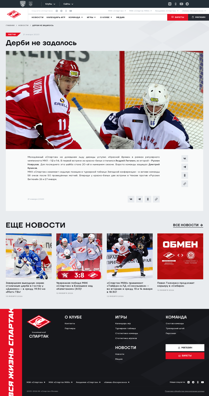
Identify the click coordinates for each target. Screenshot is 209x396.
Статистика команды (126, 333)
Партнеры (70, 328)
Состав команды (175, 323)
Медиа (118, 359)
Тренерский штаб (175, 328)
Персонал (171, 333)
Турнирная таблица (125, 328)
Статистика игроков (126, 338)
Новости (23, 25)
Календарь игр (123, 323)
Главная (10, 25)
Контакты (70, 323)
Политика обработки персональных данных (184, 391)
